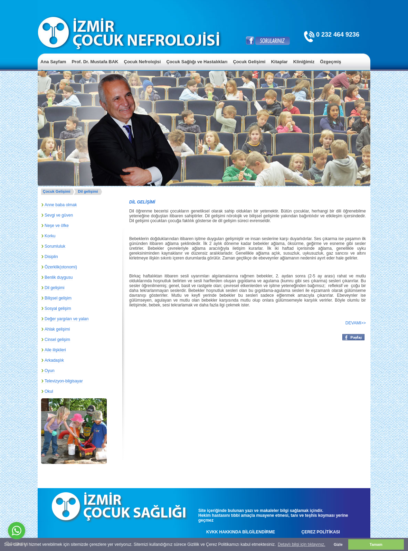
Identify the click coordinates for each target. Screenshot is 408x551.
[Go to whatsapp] (16, 530)
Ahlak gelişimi (57, 329)
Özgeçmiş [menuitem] (330, 61)
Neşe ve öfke (57, 225)
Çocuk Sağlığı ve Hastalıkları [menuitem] (196, 61)
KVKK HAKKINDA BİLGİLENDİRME (240, 532)
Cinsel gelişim (57, 339)
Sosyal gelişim (58, 308)
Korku (50, 236)
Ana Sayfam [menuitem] (53, 61)
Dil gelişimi (88, 191)
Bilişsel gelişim (58, 298)
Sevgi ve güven (59, 215)
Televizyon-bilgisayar (64, 381)
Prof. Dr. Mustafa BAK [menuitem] (95, 61)
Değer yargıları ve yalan (66, 318)
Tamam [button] (376, 544)
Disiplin (51, 256)
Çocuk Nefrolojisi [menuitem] (142, 61)
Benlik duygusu (59, 277)
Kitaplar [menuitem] (279, 61)
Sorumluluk (55, 246)
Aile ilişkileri (55, 350)
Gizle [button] (338, 544)
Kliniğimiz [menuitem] (303, 61)
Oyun (50, 370)
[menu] (204, 67)
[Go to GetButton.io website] (17, 544)
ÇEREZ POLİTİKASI (321, 532)
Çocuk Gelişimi (56, 191)
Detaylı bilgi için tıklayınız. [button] (301, 544)
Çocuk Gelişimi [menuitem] (249, 61)
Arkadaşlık (54, 360)
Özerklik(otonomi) (61, 267)
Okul (49, 391)
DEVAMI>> (355, 323)
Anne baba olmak (61, 204)
